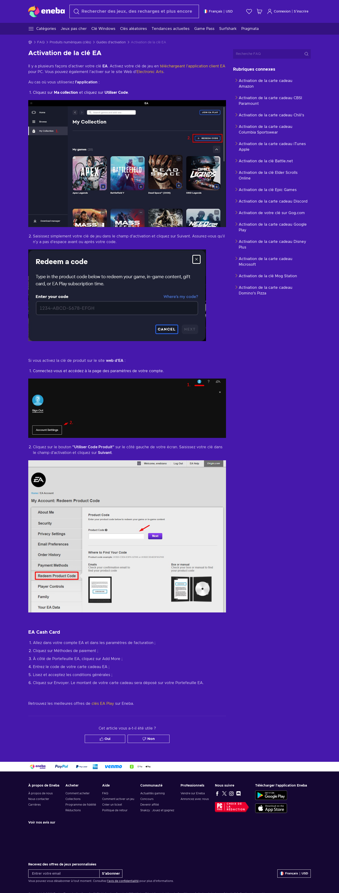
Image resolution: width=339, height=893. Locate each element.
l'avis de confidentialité (123, 881)
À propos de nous (40, 793)
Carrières (34, 804)
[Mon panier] (259, 11)
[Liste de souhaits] (249, 11)
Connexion (279, 11)
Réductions (73, 810)
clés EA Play (103, 703)
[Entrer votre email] (64, 873)
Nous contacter (38, 799)
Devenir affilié (149, 804)
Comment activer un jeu (118, 799)
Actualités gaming (152, 793)
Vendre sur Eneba (193, 793)
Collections (73, 799)
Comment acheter (77, 793)
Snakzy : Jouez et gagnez (157, 810)
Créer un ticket (112, 804)
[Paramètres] (218, 11)
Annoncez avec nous (195, 799)
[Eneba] (46, 11)
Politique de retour (115, 810)
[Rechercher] (134, 11)
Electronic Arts (150, 72)
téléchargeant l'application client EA (192, 66)
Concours (146, 799)
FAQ (40, 42)
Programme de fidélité (80, 804)
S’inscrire (301, 11)
